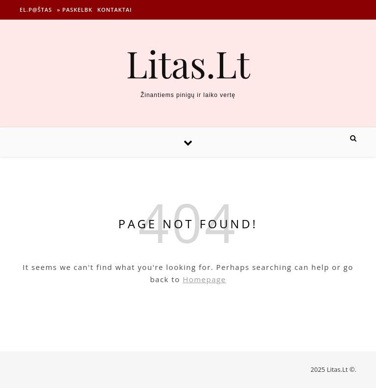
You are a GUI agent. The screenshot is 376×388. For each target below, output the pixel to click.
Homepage (204, 279)
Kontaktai (114, 9)
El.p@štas (36, 9)
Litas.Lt (188, 63)
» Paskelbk (74, 9)
